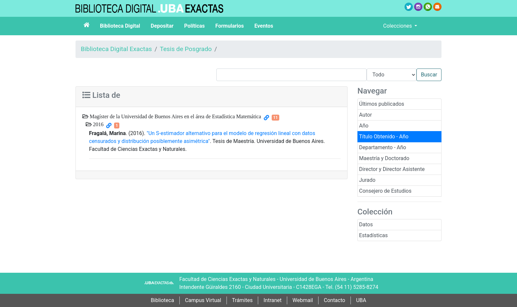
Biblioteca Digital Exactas (116, 49)
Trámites (242, 300)
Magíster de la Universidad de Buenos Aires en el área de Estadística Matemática (174, 116)
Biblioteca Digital (120, 26)
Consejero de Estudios (385, 191)
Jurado (367, 180)
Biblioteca (162, 300)
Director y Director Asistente (392, 169)
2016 (98, 124)
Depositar (162, 26)
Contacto (334, 300)
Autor (365, 115)
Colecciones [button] (398, 26)
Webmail (302, 300)
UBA (361, 300)
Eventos (264, 26)
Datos (366, 224)
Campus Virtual (203, 300)
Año (363, 126)
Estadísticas (373, 235)
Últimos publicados (381, 104)
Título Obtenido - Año (384, 136)
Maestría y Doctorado (384, 158)
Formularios (229, 26)
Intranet (272, 300)
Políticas (194, 26)
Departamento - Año (382, 147)
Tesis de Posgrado (186, 49)
